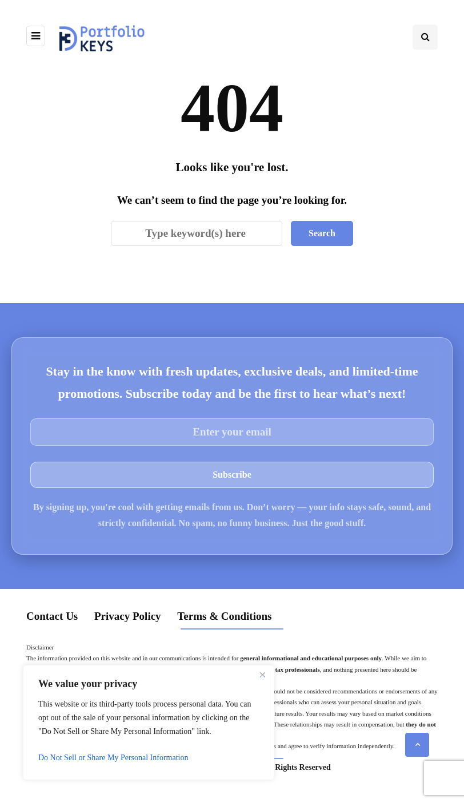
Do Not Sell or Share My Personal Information (113, 757)
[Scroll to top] (417, 744)
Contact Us (52, 616)
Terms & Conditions (224, 616)
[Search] (196, 233)
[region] (148, 722)
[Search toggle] (425, 37)
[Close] (262, 674)
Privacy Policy (127, 616)
